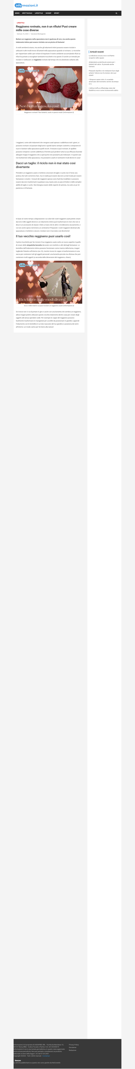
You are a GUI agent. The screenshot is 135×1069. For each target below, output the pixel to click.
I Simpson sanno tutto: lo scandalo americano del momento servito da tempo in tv (104, 82)
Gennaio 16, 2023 (22, 34)
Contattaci (46, 1056)
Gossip (48, 13)
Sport (56, 13)
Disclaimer (72, 1047)
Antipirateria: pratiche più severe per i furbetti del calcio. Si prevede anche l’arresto (102, 64)
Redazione (72, 1050)
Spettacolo (27, 13)
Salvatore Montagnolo (38, 34)
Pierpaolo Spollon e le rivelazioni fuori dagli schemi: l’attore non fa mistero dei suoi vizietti (104, 73)
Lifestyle (39, 13)
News (17, 13)
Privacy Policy (74, 1045)
